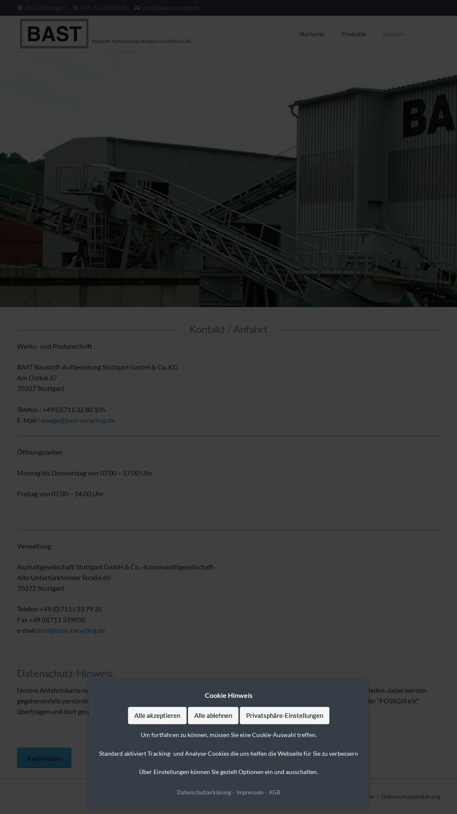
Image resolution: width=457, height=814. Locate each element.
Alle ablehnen (213, 715)
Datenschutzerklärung (204, 792)
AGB (274, 792)
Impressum (250, 792)
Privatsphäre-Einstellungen (284, 715)
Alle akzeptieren (157, 715)
